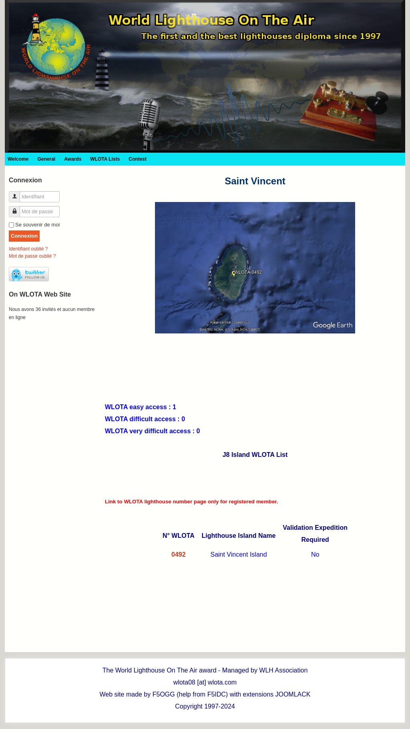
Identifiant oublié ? (28, 249)
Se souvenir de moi (37, 225)
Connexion (24, 236)
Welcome (18, 159)
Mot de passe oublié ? (32, 256)
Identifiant (17, 193)
